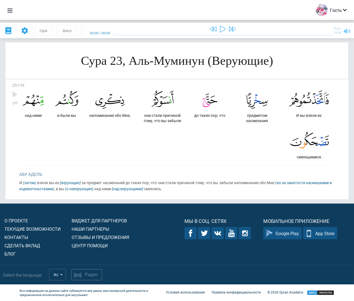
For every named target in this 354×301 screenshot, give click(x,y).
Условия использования (185, 292)
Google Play (282, 233)
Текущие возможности (32, 229)
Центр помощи (90, 245)
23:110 (18, 85)
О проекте (16, 220)
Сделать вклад (22, 245)
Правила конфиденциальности (236, 292)
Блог (10, 254)
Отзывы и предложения (100, 237)
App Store (320, 233)
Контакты (16, 237)
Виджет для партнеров (99, 220)
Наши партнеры (90, 229)
